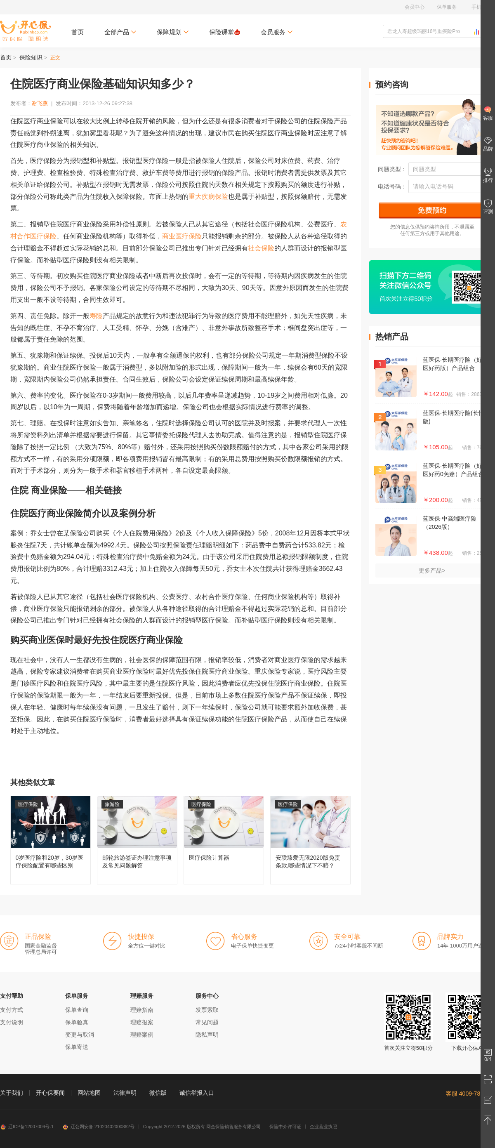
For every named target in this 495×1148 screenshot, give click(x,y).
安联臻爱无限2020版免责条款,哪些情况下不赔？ (310, 840)
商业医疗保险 (182, 236)
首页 (77, 31)
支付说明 (11, 1022)
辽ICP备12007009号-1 (27, 1126)
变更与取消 (79, 1034)
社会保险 (261, 248)
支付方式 (11, 1010)
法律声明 (125, 1092)
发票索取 (207, 1010)
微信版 (158, 1092)
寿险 (96, 315)
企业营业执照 (323, 1126)
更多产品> (432, 570)
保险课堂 (224, 31)
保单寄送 (76, 1047)
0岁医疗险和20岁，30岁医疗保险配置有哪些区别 (50, 840)
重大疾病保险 (208, 196)
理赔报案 (141, 1022)
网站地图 (89, 1092)
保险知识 (30, 57)
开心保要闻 (50, 1092)
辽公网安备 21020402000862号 (98, 1126)
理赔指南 (141, 1010)
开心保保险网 (25, 30)
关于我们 (11, 1092)
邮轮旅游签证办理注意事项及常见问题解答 (137, 840)
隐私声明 (207, 1034)
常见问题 (207, 1022)
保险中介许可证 (285, 1126)
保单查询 (76, 1010)
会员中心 (414, 7)
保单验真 (76, 1022)
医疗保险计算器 (224, 840)
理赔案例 (141, 1034)
